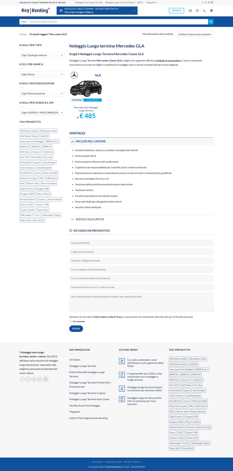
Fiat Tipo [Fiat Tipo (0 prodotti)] (48, 157)
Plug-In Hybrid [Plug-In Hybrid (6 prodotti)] (43, 194)
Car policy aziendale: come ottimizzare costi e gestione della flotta (145, 362)
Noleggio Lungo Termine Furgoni (120, 2)
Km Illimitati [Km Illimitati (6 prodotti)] (26, 173)
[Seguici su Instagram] (206, 2)
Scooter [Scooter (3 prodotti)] (41, 199)
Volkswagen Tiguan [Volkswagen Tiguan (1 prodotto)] (51, 215)
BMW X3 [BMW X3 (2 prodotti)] (47, 146)
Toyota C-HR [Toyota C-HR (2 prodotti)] (42, 204)
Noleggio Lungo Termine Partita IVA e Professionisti (90, 384)
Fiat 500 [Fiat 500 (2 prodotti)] (24, 157)
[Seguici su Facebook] (203, 2)
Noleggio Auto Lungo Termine (89, 2)
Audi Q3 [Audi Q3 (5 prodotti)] (44, 136)
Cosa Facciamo (113, 462)
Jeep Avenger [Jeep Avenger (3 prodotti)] (49, 162)
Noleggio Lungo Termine (82, 365)
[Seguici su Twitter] (209, 2)
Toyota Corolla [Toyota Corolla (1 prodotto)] (27, 210)
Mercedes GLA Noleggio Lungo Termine (86, 109)
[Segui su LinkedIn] (212, 2)
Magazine (152, 2)
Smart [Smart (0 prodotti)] (23, 204)
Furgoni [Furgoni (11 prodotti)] (36, 162)
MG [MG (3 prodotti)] (41, 178)
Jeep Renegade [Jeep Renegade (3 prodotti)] (44, 167)
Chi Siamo (74, 359)
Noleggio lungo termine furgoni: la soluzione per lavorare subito (145, 389)
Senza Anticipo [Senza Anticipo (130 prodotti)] (54, 199)
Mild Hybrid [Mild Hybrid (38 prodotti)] (51, 178)
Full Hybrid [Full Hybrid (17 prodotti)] (25, 162)
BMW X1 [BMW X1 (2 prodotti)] (24, 146)
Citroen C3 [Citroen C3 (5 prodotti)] (37, 152)
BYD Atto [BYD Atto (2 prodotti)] (24, 152)
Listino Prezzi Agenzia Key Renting (88, 417)
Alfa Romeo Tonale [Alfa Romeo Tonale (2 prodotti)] (29, 136)
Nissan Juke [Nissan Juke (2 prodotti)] (33, 183)
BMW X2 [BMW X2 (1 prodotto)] (36, 146)
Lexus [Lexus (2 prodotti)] (37, 173)
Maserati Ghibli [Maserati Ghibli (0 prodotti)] (50, 173)
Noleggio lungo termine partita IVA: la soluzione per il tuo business (144, 400)
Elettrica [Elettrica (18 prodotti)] (49, 152)
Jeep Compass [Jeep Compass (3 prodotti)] (27, 167)
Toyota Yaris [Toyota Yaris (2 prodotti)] (42, 210)
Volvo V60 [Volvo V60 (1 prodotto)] (25, 220)
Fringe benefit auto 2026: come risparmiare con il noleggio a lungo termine (144, 376)
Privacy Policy (132, 462)
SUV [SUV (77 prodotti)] (31, 204)
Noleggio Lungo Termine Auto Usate (89, 399)
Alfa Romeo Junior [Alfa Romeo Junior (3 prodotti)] (48, 131)
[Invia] (211, 21)
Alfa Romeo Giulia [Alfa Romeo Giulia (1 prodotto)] (28, 131)
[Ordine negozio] (195, 34)
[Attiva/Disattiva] (72, 141)
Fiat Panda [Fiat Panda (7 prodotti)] (36, 157)
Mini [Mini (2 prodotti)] (22, 183)
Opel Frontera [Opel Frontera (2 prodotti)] (26, 188)
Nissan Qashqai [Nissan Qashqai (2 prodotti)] (48, 183)
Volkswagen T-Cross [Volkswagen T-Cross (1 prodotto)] (29, 215)
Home (22, 34)
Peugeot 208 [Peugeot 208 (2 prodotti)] (42, 188)
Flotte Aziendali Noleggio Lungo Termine (87, 374)
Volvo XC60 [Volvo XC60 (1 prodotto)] (38, 220)
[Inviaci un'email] (40, 379)
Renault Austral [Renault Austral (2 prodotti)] (27, 199)
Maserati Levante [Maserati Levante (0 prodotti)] (28, 178)
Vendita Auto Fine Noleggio (84, 405)
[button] (97, 10)
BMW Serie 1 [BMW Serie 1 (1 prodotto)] (53, 141)
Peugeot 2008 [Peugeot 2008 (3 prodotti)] (27, 194)
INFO (140, 2)
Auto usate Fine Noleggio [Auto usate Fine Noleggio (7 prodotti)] (32, 141)
